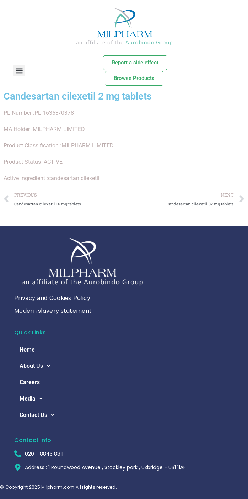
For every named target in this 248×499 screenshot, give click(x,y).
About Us (37, 366)
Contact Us (39, 415)
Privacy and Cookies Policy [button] (52, 297)
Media (33, 398)
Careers (30, 382)
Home (27, 349)
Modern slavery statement (53, 311)
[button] (19, 70)
